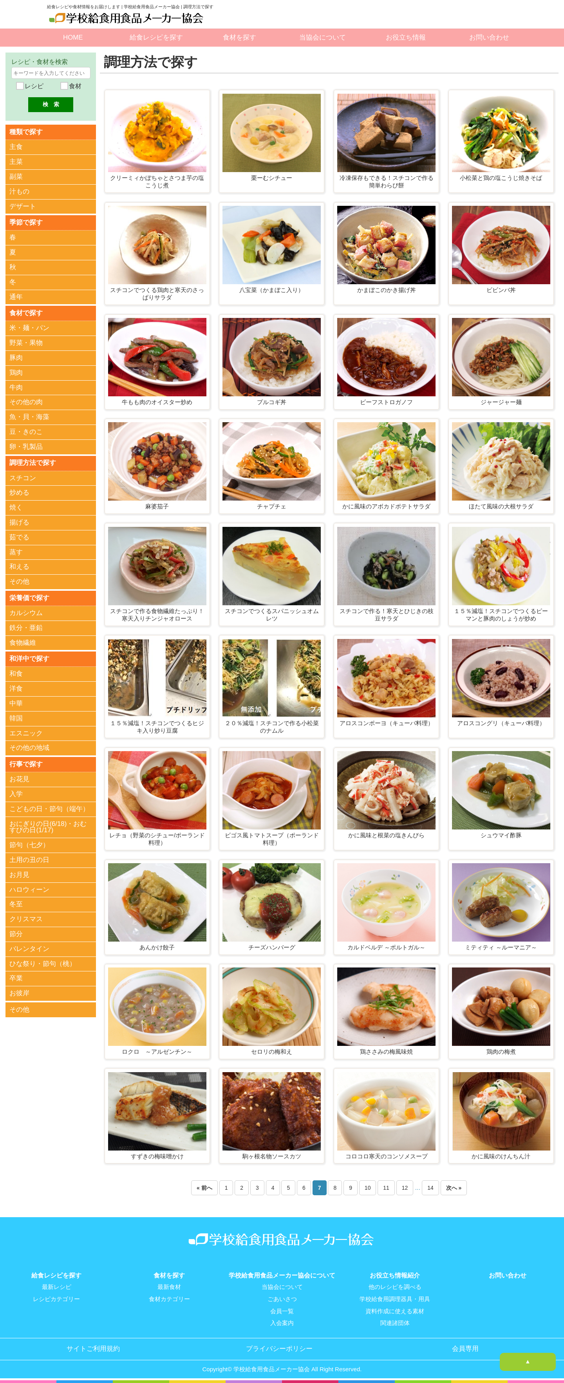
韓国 (16, 718)
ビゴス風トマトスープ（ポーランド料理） (272, 839)
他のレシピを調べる (395, 1287)
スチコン (22, 477)
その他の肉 (26, 402)
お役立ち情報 (406, 37)
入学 (16, 793)
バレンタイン (29, 948)
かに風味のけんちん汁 (501, 1156)
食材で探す (26, 312)
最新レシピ (56, 1287)
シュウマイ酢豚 (501, 835)
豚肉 (16, 357)
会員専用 (465, 1347)
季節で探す (26, 222)
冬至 (16, 903)
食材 (74, 86)
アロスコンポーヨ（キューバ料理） (387, 723)
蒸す (16, 551)
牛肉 (16, 387)
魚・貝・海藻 (29, 417)
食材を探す (239, 37)
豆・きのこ (26, 431)
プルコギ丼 (271, 402)
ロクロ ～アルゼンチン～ (157, 1051)
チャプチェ (271, 506)
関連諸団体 (395, 1322)
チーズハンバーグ (271, 947)
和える (19, 566)
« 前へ (204, 1188)
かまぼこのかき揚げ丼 (386, 290)
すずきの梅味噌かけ (157, 1156)
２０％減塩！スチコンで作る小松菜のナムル (272, 727)
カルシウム (26, 612)
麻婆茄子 (157, 506)
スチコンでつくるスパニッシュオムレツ (272, 615)
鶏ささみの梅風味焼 (386, 1051)
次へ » (454, 1188)
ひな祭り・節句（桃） (42, 963)
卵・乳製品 (26, 446)
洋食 (16, 688)
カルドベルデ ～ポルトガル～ (386, 947)
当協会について (322, 37)
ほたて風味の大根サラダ (501, 506)
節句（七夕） (29, 844)
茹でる (19, 537)
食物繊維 (22, 642)
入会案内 (282, 1322)
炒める (19, 492)
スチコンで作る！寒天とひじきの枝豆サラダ (387, 615)
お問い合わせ (489, 37)
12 (405, 1188)
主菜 (16, 161)
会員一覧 (282, 1310)
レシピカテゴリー (56, 1298)
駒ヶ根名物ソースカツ (271, 1156)
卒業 (16, 978)
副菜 (16, 176)
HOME (73, 37)
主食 (16, 147)
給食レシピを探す (156, 37)
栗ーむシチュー (271, 177)
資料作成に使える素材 (394, 1310)
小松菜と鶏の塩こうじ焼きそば (501, 177)
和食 (16, 673)
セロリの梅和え (271, 1051)
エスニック (26, 732)
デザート (22, 206)
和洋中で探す (29, 658)
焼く (16, 507)
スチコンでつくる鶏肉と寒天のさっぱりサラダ (157, 294)
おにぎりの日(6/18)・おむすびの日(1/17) (48, 826)
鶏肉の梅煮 (501, 1051)
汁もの (19, 191)
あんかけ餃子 (157, 947)
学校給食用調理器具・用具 (395, 1298)
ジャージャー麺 (501, 402)
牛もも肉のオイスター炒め (157, 402)
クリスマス (26, 918)
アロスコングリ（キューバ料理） (501, 723)
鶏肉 (16, 372)
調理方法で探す (32, 462)
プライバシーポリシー (279, 1347)
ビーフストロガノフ (386, 402)
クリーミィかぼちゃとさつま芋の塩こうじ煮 (157, 181)
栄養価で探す (29, 597)
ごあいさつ (282, 1298)
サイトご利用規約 (93, 1347)
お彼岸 (19, 992)
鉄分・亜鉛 (26, 627)
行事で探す (26, 763)
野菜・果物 (26, 343)
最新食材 (169, 1287)
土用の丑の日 (29, 859)
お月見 (19, 874)
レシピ (33, 86)
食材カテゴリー (169, 1298)
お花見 (19, 778)
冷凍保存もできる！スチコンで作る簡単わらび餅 (387, 181)
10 (368, 1188)
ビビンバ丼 (501, 290)
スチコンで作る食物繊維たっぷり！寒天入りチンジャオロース (157, 615)
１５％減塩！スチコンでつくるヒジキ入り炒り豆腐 (157, 727)
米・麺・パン (29, 328)
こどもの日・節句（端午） (49, 808)
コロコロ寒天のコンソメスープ (386, 1156)
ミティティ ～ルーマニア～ (501, 947)
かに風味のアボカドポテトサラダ (386, 506)
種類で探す (26, 131)
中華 (16, 703)
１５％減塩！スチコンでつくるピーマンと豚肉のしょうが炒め (501, 615)
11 (386, 1188)
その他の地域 (29, 747)
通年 (16, 296)
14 (430, 1188)
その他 (19, 581)
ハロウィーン (29, 889)
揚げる (19, 522)
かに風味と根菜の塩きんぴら (386, 835)
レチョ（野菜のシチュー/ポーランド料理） (157, 839)
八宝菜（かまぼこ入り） (271, 290)
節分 (16, 933)
